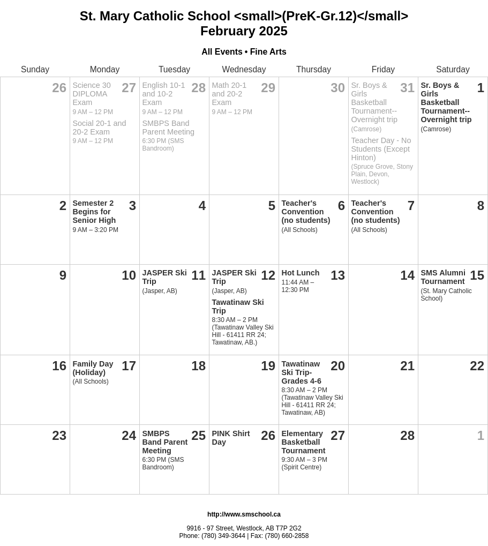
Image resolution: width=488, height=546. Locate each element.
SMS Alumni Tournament (443, 277)
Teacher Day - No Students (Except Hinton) (381, 149)
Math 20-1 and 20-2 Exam (229, 94)
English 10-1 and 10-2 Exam (163, 94)
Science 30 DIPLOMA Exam (92, 94)
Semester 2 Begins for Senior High (94, 212)
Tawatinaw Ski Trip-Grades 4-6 (301, 372)
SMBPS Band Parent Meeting (168, 127)
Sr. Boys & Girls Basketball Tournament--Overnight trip (374, 102)
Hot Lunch (301, 272)
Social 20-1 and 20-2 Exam (99, 127)
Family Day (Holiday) (93, 368)
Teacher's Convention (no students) (306, 212)
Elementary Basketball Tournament (304, 442)
